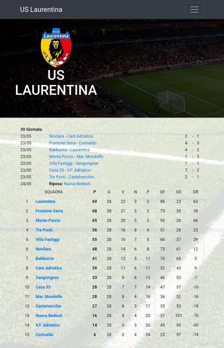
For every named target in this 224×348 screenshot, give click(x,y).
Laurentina (80, 149)
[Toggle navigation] (194, 9)
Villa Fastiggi (60, 163)
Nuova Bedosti (77, 183)
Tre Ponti (57, 177)
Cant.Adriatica (80, 136)
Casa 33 (56, 170)
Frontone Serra (62, 143)
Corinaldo (87, 143)
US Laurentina (41, 9)
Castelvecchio (81, 177)
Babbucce (58, 149)
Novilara (56, 136)
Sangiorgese (87, 163)
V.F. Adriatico (79, 170)
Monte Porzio (61, 156)
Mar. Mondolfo (90, 156)
